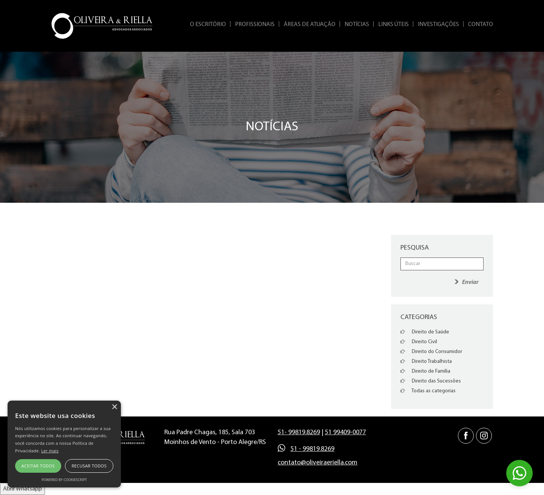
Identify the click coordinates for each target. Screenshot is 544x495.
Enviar (470, 282)
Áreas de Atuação (309, 25)
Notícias (357, 25)
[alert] (64, 444)
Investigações (438, 25)
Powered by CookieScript (64, 479)
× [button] (114, 407)
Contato (480, 25)
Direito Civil (418, 342)
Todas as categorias (428, 391)
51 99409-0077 (345, 432)
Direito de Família (425, 371)
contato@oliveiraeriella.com (317, 462)
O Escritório (208, 25)
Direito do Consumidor (431, 352)
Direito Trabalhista (426, 361)
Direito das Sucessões (430, 381)
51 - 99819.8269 (312, 449)
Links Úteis (393, 25)
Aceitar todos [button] (38, 466)
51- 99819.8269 (299, 432)
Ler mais (50, 450)
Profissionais (255, 25)
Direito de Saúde (424, 332)
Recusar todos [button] (89, 466)
